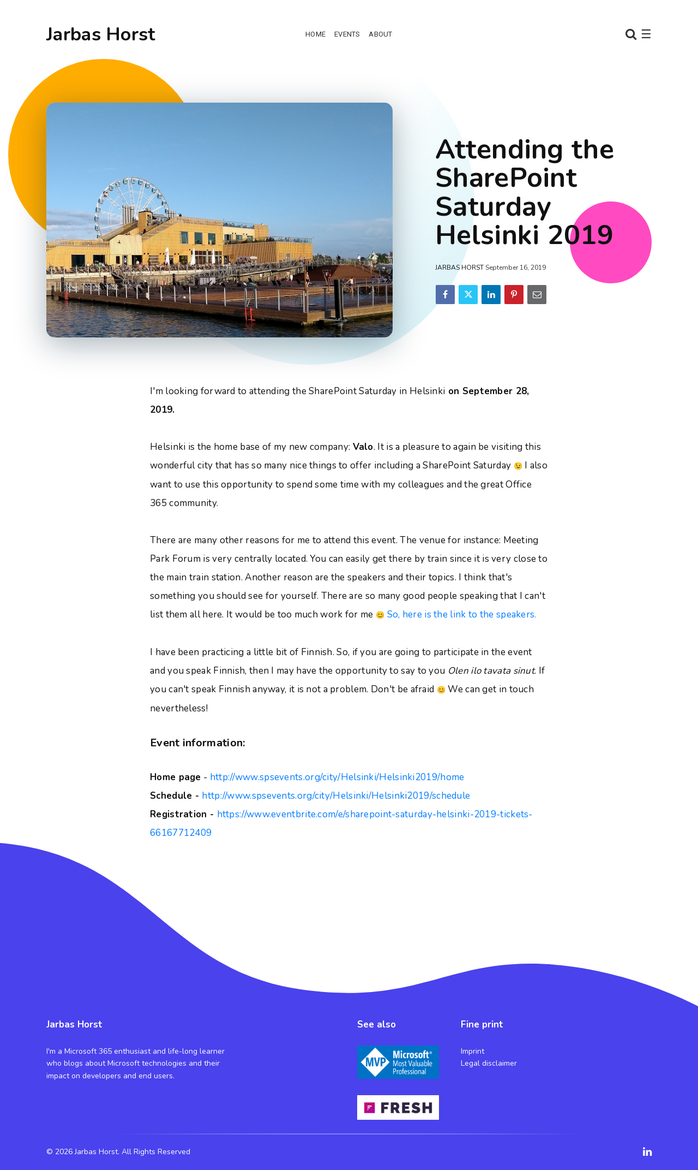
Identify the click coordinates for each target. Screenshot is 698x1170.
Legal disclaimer (489, 1063)
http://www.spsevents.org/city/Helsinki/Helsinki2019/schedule (336, 795)
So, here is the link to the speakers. (462, 614)
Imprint (472, 1051)
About (380, 34)
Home (315, 34)
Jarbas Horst (100, 34)
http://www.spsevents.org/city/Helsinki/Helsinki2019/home (337, 777)
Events (347, 34)
